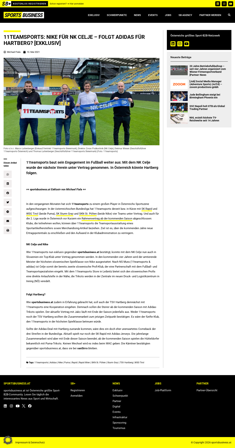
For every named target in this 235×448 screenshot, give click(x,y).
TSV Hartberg (126, 362)
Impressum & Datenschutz (30, 442)
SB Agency (185, 15)
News (137, 15)
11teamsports (41, 362)
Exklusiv (94, 15)
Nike (60, 362)
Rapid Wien (84, 362)
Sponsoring (119, 422)
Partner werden (210, 15)
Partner (117, 401)
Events (153, 15)
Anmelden (76, 395)
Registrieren (77, 390)
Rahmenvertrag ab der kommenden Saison (107, 218)
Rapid (74, 362)
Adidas (53, 362)
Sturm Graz (112, 362)
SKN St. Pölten (88, 213)
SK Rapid (147, 208)
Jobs (168, 15)
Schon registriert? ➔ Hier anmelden (67, 4)
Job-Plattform (163, 390)
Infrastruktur (120, 417)
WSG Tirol (32, 213)
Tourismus (119, 428)
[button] (229, 15)
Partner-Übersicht (207, 390)
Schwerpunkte (117, 15)
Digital (116, 406)
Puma (67, 362)
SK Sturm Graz (64, 213)
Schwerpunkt (120, 395)
